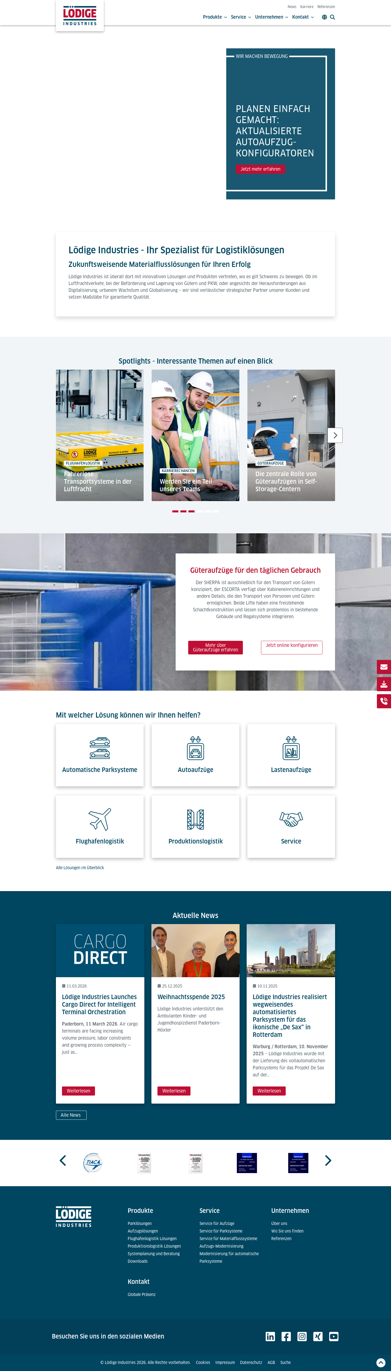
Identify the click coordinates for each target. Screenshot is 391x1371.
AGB (271, 1362)
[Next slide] (335, 435)
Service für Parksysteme (221, 1231)
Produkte (215, 17)
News (292, 7)
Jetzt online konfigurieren (292, 645)
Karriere (306, 7)
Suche (285, 1362)
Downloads (138, 1261)
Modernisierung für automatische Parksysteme (229, 1257)
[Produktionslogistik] (195, 816)
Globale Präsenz (142, 1294)
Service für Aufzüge (217, 1223)
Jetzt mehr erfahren (260, 169)
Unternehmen (271, 17)
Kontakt (303, 17)
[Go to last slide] (63, 1160)
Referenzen (326, 7)
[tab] (175, 511)
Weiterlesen (78, 1091)
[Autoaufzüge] (195, 744)
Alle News (71, 1115)
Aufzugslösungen (143, 1231)
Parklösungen (140, 1223)
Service (241, 17)
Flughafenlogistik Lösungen (152, 1238)
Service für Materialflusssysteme (228, 1238)
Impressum (225, 1362)
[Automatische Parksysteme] (100, 744)
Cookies (203, 1362)
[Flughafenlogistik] (100, 816)
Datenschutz (251, 1362)
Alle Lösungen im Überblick (80, 867)
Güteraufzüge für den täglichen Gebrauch (255, 570)
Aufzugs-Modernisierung (221, 1246)
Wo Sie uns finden (287, 1231)
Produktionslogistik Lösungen (154, 1246)
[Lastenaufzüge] (291, 744)
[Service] (291, 816)
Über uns (279, 1223)
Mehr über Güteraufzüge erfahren (215, 647)
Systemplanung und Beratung (154, 1253)
